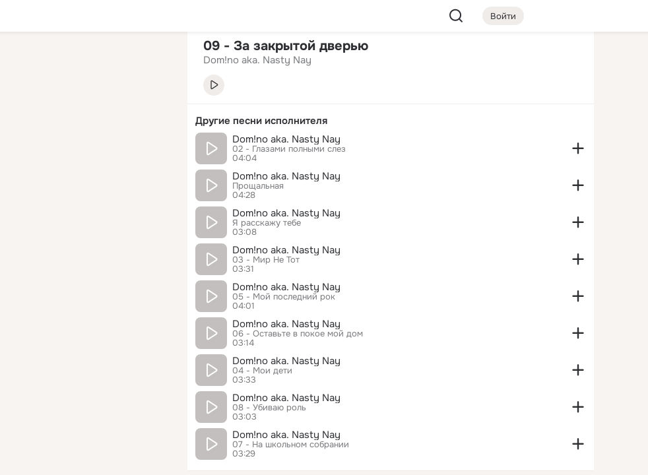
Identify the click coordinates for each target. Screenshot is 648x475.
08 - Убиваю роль (269, 407)
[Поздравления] (90, 179)
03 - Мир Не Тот (266, 260)
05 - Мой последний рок (283, 296)
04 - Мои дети (262, 370)
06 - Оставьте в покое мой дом (297, 333)
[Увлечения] (90, 63)
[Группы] (148, 63)
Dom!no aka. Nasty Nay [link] (257, 60)
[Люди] (90, 121)
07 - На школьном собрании (290, 444)
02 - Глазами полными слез (289, 149)
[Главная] (32, 63)
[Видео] (148, 121)
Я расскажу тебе (266, 223)
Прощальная (258, 186)
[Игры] (148, 179)
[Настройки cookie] (89, 457)
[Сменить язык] (89, 401)
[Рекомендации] (90, 237)
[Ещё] (89, 373)
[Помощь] (32, 237)
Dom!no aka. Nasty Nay (286, 139)
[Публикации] (32, 121)
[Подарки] (32, 179)
